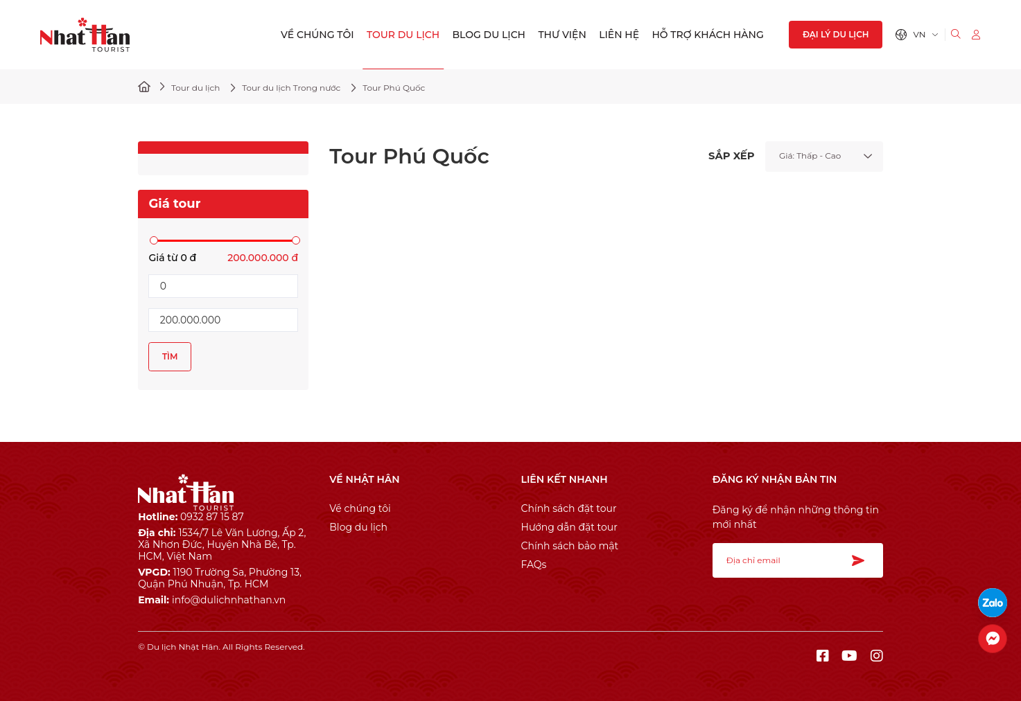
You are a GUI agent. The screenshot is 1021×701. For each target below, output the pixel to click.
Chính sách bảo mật (570, 546)
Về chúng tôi (317, 34)
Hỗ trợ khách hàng (707, 34)
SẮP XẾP (731, 156)
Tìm (170, 356)
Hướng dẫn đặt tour (569, 527)
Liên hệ (619, 34)
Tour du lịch (403, 34)
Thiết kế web (164, 657)
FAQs (534, 564)
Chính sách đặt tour (569, 508)
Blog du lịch (489, 34)
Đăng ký (862, 560)
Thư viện (562, 34)
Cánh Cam (230, 657)
